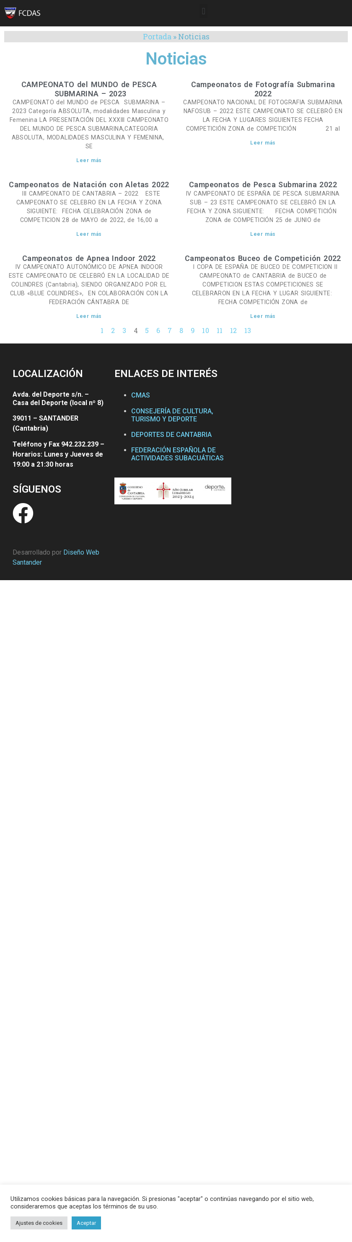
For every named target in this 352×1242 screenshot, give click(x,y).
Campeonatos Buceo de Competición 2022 (263, 258)
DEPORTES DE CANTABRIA (171, 435)
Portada (157, 36)
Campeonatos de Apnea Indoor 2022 (89, 258)
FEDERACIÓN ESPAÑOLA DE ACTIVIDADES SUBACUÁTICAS (177, 454)
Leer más (88, 160)
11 (220, 330)
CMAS (140, 395)
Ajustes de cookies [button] (39, 1223)
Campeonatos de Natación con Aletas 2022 (89, 184)
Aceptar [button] (86, 1223)
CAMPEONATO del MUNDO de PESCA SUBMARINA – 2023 (89, 89)
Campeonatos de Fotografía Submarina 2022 (263, 89)
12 (233, 330)
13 (247, 330)
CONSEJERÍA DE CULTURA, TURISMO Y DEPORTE (172, 415)
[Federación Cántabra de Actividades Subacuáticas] (289, 444)
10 (205, 330)
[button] (203, 11)
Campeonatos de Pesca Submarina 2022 (263, 184)
